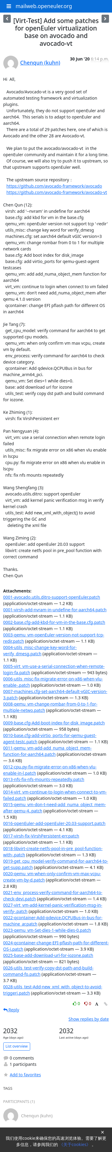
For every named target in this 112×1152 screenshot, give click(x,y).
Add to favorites (22, 1074)
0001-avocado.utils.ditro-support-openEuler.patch (51, 597)
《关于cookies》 (75, 1144)
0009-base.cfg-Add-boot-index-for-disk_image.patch (54, 723)
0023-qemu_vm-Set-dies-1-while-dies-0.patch (47, 930)
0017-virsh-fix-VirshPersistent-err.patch (41, 836)
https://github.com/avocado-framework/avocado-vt (56, 192)
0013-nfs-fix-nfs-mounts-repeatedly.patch (44, 779)
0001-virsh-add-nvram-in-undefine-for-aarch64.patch (55, 610)
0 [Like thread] (77, 1003)
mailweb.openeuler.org (44, 6)
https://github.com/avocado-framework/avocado (54, 186)
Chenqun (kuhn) (40, 62)
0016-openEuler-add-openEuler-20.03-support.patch (54, 823)
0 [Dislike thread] (87, 1003)
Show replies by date (88, 1019)
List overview (17, 1046)
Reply (11, 1010)
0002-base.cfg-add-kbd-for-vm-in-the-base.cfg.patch (54, 622)
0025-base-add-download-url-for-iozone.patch (48, 955)
